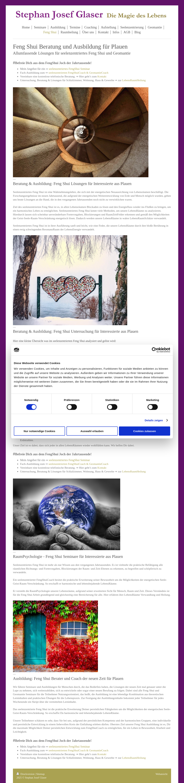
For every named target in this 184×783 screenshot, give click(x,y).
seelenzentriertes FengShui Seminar (69, 68)
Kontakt (101, 76)
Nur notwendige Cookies (39, 431)
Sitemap (40, 774)
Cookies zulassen (144, 431)
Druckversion (26, 774)
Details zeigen (154, 420)
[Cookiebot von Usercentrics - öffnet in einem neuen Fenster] (154, 350)
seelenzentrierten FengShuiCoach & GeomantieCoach (78, 72)
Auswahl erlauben (92, 431)
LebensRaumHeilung (134, 80)
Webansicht (161, 774)
